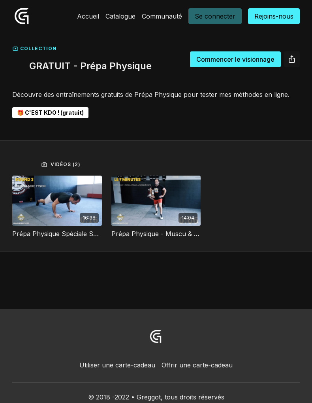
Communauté (162, 16)
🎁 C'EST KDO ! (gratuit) (50, 112)
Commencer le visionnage (235, 59)
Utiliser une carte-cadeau (117, 365)
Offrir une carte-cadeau (197, 365)
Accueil (88, 16)
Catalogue (120, 16)
